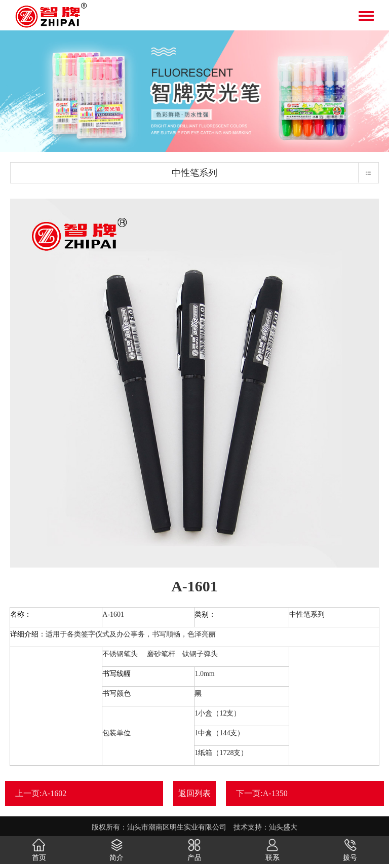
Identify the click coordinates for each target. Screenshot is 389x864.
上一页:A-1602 (40, 793)
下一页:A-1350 (261, 793)
